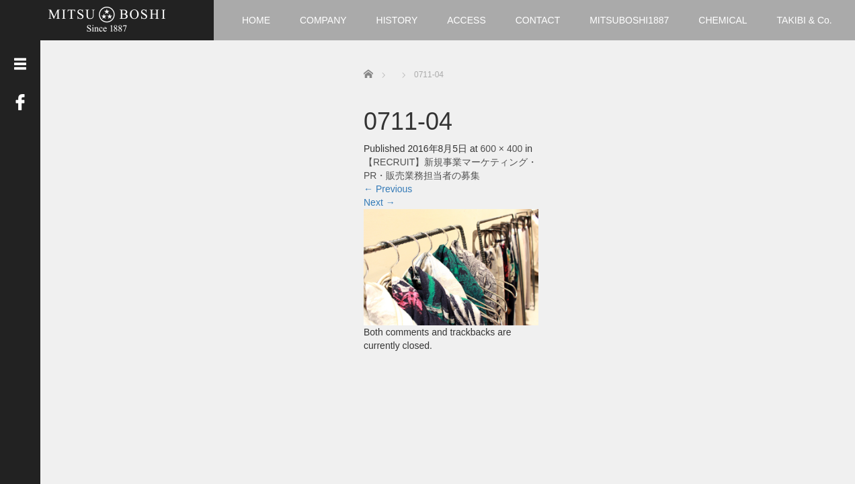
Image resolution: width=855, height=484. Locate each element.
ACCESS (466, 20)
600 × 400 (502, 148)
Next (379, 202)
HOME (256, 20)
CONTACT (538, 20)
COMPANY (323, 20)
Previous (388, 189)
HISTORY (397, 20)
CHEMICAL (722, 20)
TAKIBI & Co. (804, 20)
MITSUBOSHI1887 (629, 20)
